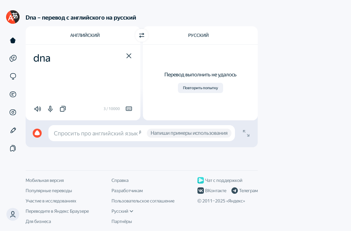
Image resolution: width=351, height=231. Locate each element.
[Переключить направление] (141, 35)
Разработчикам (127, 190)
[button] (128, 55)
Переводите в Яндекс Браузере (57, 211)
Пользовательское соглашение (143, 200)
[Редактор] (12, 130)
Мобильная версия (45, 180)
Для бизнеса (38, 221)
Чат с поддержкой (219, 180)
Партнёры (122, 221)
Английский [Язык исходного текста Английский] (85, 35)
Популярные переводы (49, 190)
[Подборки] (12, 148)
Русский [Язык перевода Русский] (198, 35)
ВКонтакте (211, 190)
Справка (120, 180)
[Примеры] (12, 58)
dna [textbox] (42, 58)
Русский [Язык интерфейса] (122, 211)
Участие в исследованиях (51, 200)
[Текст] (12, 40)
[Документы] (12, 94)
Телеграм (244, 190)
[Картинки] (12, 112)
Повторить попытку (200, 88)
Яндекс (235, 200)
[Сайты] (12, 76)
